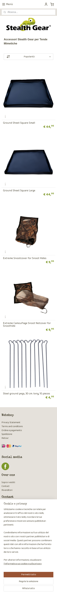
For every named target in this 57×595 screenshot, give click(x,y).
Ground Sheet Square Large (19, 190)
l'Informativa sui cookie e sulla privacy (22, 564)
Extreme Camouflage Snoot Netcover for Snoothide (27, 324)
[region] (28, 537)
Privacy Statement (11, 422)
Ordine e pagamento (12, 430)
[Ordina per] (28, 57)
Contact (6, 486)
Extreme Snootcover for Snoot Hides (24, 258)
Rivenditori (7, 490)
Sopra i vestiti (8, 482)
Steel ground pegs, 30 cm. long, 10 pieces (26, 393)
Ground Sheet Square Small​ (19, 123)
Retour (5, 438)
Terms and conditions (12, 426)
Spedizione (7, 434)
